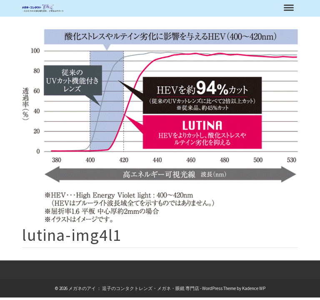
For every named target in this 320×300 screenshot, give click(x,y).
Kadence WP (253, 288)
